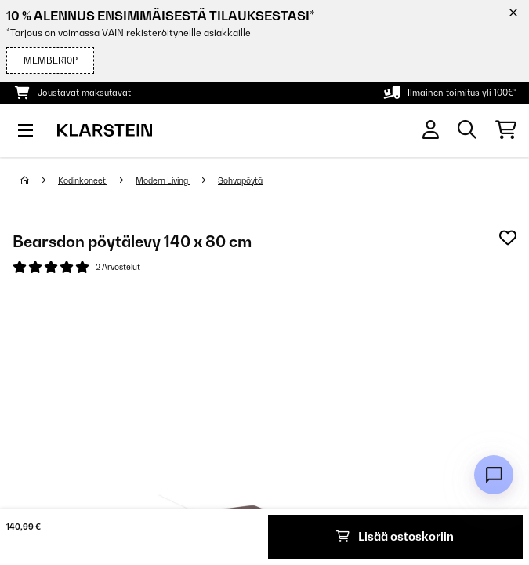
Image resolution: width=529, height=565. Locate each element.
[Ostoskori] (505, 130)
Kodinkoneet (82, 180)
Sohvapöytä (240, 180)
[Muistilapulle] (507, 237)
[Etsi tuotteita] (467, 130)
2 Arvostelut (118, 267)
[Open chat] (493, 474)
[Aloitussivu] (39, 180)
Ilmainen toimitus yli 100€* (462, 92)
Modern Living (163, 180)
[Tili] (430, 129)
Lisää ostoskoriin (395, 536)
